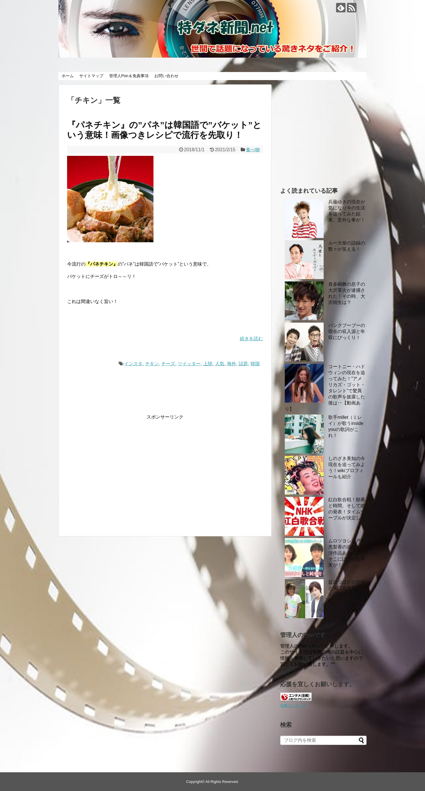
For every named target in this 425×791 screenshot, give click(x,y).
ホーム (68, 75)
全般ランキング (293, 705)
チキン (152, 363)
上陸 (207, 363)
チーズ (168, 363)
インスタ (133, 363)
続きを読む (251, 338)
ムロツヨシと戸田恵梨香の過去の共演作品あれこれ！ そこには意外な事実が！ (346, 552)
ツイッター (189, 363)
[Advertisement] (115, 475)
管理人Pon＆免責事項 (129, 75)
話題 (243, 363)
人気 (219, 363)
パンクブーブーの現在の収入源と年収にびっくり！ (346, 331)
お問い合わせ (166, 75)
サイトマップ (91, 75)
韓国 (255, 363)
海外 (231, 363)
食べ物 (253, 149)
